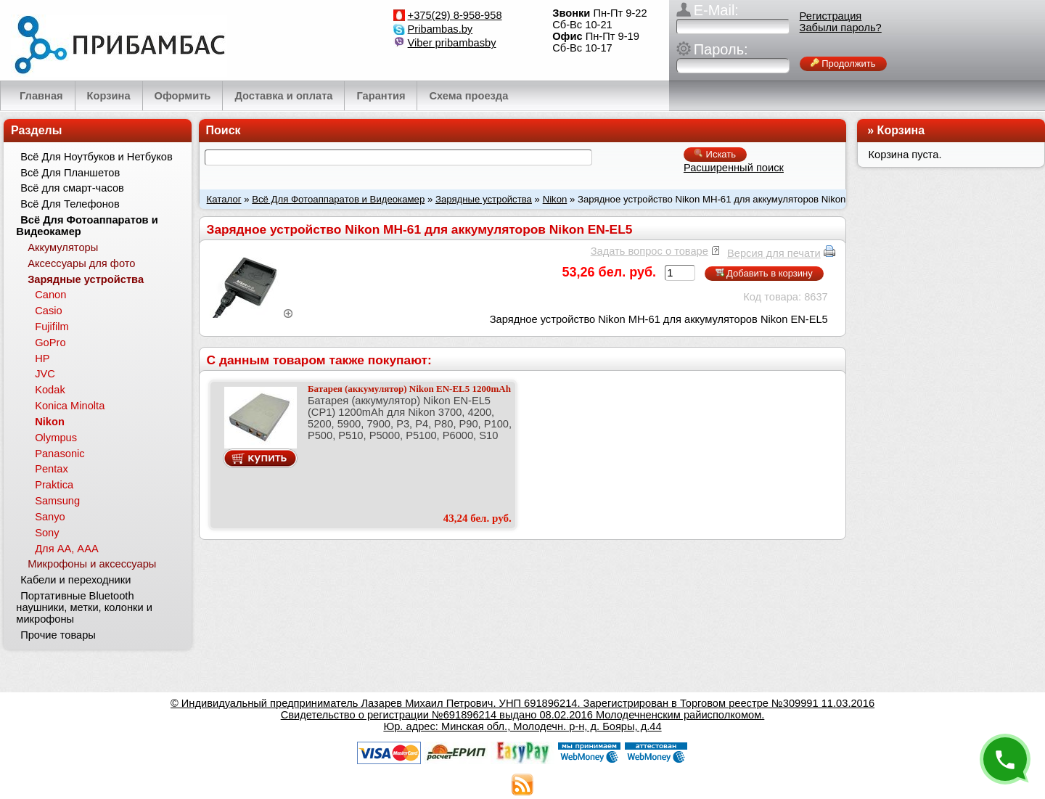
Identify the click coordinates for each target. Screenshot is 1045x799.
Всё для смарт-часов (72, 188)
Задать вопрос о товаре (649, 251)
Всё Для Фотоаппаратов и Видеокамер (338, 199)
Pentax (51, 469)
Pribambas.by (440, 29)
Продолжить (843, 63)
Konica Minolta (69, 405)
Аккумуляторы (63, 247)
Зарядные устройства (483, 199)
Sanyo (50, 517)
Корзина (901, 130)
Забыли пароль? (841, 27)
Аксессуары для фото (81, 263)
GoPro (50, 342)
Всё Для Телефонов (70, 204)
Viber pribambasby (452, 43)
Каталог (224, 199)
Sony (47, 532)
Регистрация (831, 16)
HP (42, 358)
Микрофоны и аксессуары (92, 564)
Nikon (555, 199)
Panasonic (59, 453)
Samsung (57, 501)
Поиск (223, 130)
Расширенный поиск (734, 167)
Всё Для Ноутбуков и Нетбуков (96, 157)
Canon (50, 294)
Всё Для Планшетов (70, 173)
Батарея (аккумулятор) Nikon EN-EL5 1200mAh (409, 388)
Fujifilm (51, 326)
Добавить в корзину (764, 273)
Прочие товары (58, 635)
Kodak (50, 390)
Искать (715, 154)
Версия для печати (774, 253)
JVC (45, 374)
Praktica (54, 485)
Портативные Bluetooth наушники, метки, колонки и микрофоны (84, 607)
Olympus (56, 437)
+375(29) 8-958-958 (455, 15)
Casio (48, 310)
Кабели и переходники (75, 580)
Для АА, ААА (67, 548)
